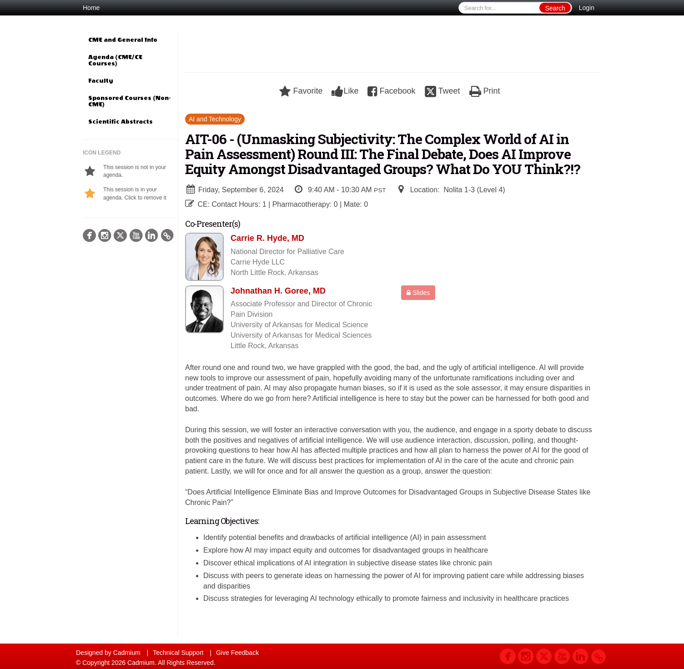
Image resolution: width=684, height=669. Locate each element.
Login (586, 7)
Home (91, 7)
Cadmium (127, 652)
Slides (418, 292)
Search (555, 8)
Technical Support (178, 652)
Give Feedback (237, 652)
